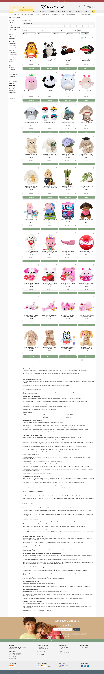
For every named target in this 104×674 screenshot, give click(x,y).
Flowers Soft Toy (12, 47)
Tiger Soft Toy (12, 88)
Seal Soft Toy (11, 83)
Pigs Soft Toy (11, 72)
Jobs (61, 648)
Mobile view (92, 672)
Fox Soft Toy (11, 48)
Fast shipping (56, 14)
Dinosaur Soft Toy (12, 40)
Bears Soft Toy (12, 32)
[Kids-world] (52, 7)
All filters (85, 33)
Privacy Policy (70, 672)
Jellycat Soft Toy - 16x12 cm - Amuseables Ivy (86, 187)
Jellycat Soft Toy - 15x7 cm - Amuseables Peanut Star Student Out (49, 188)
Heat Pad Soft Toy (12, 25)
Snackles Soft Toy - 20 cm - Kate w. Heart (86, 284)
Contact (11, 645)
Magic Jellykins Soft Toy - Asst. (68, 219)
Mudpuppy (25, 415)
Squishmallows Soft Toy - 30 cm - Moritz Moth (86, 91)
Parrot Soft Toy (12, 69)
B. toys (44, 414)
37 (92, 37)
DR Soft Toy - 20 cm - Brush (31, 59)
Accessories (61, 11)
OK (16, 10)
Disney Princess (69, 414)
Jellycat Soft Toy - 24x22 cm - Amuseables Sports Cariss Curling (68, 123)
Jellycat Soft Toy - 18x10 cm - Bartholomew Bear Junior (31, 155)
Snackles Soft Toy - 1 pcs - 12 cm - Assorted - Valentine (86, 252)
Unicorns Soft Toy (12, 92)
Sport (52, 11)
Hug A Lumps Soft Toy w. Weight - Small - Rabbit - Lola (31, 316)
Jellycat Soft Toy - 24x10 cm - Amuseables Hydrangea (68, 155)
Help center (41, 652)
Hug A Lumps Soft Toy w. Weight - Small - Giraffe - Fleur (49, 316)
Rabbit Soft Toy (12, 76)
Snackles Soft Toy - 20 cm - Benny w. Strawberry (49, 284)
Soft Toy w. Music (12, 31)
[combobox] (31, 64)
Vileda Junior (69, 417)
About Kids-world (64, 647)
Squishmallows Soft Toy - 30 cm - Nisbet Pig (68, 91)
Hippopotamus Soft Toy (14, 54)
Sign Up (77, 629)
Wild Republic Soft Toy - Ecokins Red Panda (68, 59)
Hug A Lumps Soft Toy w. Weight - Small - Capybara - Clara (86, 316)
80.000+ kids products (27, 14)
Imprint (75, 672)
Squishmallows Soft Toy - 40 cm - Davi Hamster (31, 91)
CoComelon (45, 417)
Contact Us (41, 647)
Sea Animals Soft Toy (13, 81)
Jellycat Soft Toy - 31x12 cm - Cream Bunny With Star (31, 187)
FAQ (61, 651)
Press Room (62, 650)
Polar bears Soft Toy (13, 74)
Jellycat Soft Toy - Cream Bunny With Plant (49, 155)
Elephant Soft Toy (12, 45)
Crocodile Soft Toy (13, 38)
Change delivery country (25, 10)
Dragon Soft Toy (12, 43)
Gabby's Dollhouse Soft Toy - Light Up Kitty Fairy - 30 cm (49, 252)
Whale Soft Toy (12, 94)
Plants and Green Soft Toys (14, 27)
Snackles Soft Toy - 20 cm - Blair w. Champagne (68, 284)
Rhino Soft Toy (12, 79)
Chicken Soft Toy (12, 36)
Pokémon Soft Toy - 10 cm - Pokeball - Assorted (49, 123)
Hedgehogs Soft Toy (13, 52)
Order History (42, 651)
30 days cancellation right (42, 14)
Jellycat (24, 414)
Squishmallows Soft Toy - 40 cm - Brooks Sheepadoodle (50, 91)
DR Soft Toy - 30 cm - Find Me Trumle (68, 252)
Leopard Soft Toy (12, 59)
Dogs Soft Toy (12, 41)
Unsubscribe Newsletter (65, 652)
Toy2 (24, 417)
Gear (71, 11)
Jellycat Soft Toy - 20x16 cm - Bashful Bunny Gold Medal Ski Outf (86, 123)
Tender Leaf (68, 415)
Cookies (87, 672)
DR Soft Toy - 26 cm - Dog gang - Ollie (31, 252)
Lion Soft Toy (11, 61)
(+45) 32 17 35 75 (16, 648)
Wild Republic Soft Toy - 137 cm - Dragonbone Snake (86, 59)
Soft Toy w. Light (12, 29)
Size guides (41, 654)
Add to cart (31, 68)
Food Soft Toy (12, 22)
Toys (87, 11)
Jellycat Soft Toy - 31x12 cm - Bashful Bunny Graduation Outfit (86, 155)
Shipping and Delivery (43, 648)
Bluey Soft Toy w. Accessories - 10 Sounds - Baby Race (68, 348)
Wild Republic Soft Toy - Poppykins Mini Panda (49, 59)
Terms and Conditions (61, 672)
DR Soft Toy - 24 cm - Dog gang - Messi (86, 220)
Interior (79, 11)
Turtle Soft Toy (12, 90)
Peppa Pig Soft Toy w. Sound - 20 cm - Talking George (49, 220)
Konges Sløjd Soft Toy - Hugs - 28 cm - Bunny (31, 348)
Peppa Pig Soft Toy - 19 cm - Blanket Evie (31, 220)
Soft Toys (18, 17)
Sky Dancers (46, 415)
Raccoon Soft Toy (12, 78)
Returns (40, 650)
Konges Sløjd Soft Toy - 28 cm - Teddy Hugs (49, 348)
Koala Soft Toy (12, 57)
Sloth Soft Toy (12, 87)
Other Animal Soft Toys (13, 95)
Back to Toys (12, 101)
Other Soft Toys (12, 98)
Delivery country (81, 672)
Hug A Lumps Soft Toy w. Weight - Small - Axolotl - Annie (68, 316)
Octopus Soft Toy (12, 65)
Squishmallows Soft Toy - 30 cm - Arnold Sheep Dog (31, 123)
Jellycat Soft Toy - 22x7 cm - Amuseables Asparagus (68, 187)
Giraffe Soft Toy (12, 50)
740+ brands (15, 14)
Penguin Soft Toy (12, 71)
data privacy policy (71, 640)
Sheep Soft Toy (12, 85)
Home (10, 17)
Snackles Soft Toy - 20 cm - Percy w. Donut (31, 284)
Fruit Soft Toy (12, 24)
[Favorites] (38, 40)
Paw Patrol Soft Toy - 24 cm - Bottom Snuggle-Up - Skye (86, 348)
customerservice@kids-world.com (19, 647)
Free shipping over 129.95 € (85, 14)
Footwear (43, 11)
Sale (93, 11)
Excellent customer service (68, 14)
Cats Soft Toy (11, 34)
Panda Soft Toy (12, 67)
